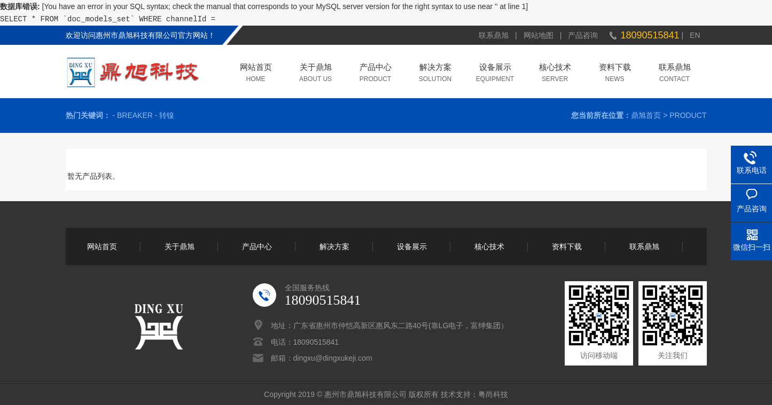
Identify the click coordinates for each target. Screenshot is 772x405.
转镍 (166, 115)
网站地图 (538, 35)
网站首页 (256, 68)
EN (695, 35)
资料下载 (615, 68)
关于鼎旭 (316, 68)
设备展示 (495, 68)
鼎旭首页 (646, 115)
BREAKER (135, 115)
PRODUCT (687, 115)
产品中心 (376, 68)
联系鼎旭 (494, 35)
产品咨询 (583, 35)
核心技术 (555, 68)
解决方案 (435, 68)
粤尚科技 (493, 394)
